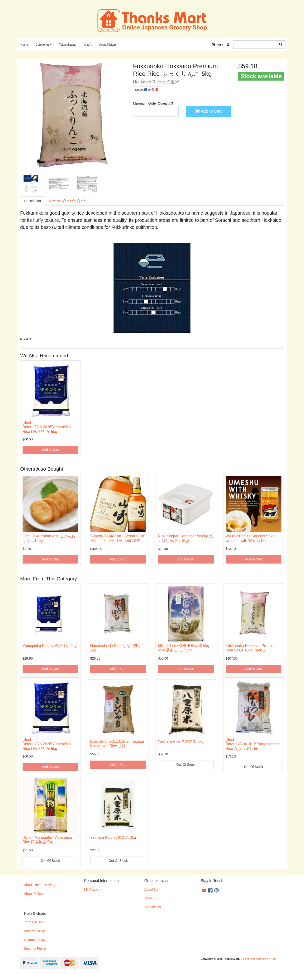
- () (216, 44)
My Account (92, 889)
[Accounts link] (228, 45)
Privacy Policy (34, 931)
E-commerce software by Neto (258, 958)
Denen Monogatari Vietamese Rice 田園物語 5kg (47, 839)
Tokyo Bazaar (67, 44)
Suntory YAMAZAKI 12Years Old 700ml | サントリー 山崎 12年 (117, 538)
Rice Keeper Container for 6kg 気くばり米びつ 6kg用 (185, 538)
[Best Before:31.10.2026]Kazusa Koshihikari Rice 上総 (117, 743)
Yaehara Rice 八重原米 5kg (181, 741)
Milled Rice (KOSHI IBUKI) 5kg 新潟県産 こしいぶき (183, 648)
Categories (42, 44)
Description (32, 201)
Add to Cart (208, 111)
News (148, 898)
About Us (151, 889)
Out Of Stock (185, 765)
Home (24, 44)
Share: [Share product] (147, 90)
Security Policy (35, 948)
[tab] (32, 201)
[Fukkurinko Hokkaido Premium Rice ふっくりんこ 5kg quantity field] (156, 111)
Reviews (67, 201)
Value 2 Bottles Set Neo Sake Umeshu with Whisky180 (250, 538)
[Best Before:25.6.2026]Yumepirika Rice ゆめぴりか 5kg (47, 427)
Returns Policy (34, 940)
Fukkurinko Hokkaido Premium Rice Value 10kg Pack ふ (251, 648)
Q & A (87, 44)
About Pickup (107, 44)
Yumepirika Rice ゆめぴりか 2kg (50, 646)
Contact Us (152, 907)
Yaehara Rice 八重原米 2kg (113, 837)
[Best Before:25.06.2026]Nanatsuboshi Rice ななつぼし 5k (253, 744)
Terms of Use (33, 922)
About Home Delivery (39, 885)
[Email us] (204, 890)
